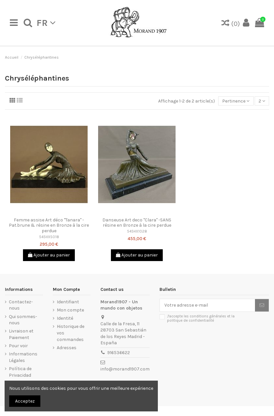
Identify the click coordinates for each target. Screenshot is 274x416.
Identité (65, 318)
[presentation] (214, 340)
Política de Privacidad (20, 372)
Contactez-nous (21, 305)
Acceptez (25, 401)
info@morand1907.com (125, 369)
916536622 (118, 352)
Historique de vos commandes (70, 333)
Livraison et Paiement (21, 334)
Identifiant (68, 302)
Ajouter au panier (49, 255)
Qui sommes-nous (23, 320)
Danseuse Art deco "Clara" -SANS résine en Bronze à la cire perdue (136, 222)
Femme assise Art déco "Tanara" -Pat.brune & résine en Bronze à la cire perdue (49, 225)
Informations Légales (23, 357)
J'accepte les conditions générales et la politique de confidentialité (201, 318)
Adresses (66, 347)
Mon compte (70, 310)
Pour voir (18, 346)
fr (46, 22)
